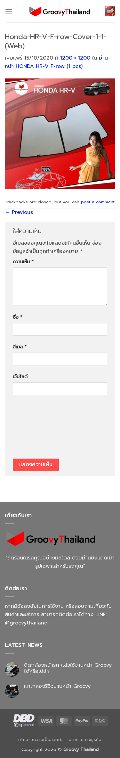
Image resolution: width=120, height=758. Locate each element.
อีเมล (20, 346)
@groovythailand (26, 623)
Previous (19, 212)
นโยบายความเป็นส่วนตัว (41, 740)
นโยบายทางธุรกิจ (85, 740)
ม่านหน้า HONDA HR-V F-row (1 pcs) (56, 62)
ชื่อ (17, 317)
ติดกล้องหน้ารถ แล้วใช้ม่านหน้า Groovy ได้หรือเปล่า (68, 668)
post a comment (98, 202)
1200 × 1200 (75, 58)
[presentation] (39, 429)
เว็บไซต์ (20, 376)
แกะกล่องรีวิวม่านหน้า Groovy (57, 686)
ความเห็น (23, 261)
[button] (8, 11)
